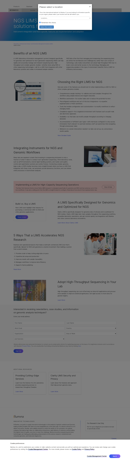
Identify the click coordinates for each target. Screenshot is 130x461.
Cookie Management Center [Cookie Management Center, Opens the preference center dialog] (97, 456)
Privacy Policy (89, 449)
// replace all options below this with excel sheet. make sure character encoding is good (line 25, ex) (65, 19)
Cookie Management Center (38, 449)
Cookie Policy (76, 449)
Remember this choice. (47, 24)
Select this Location (47, 28)
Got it (115, 456)
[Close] (90, 8)
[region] (65, 450)
